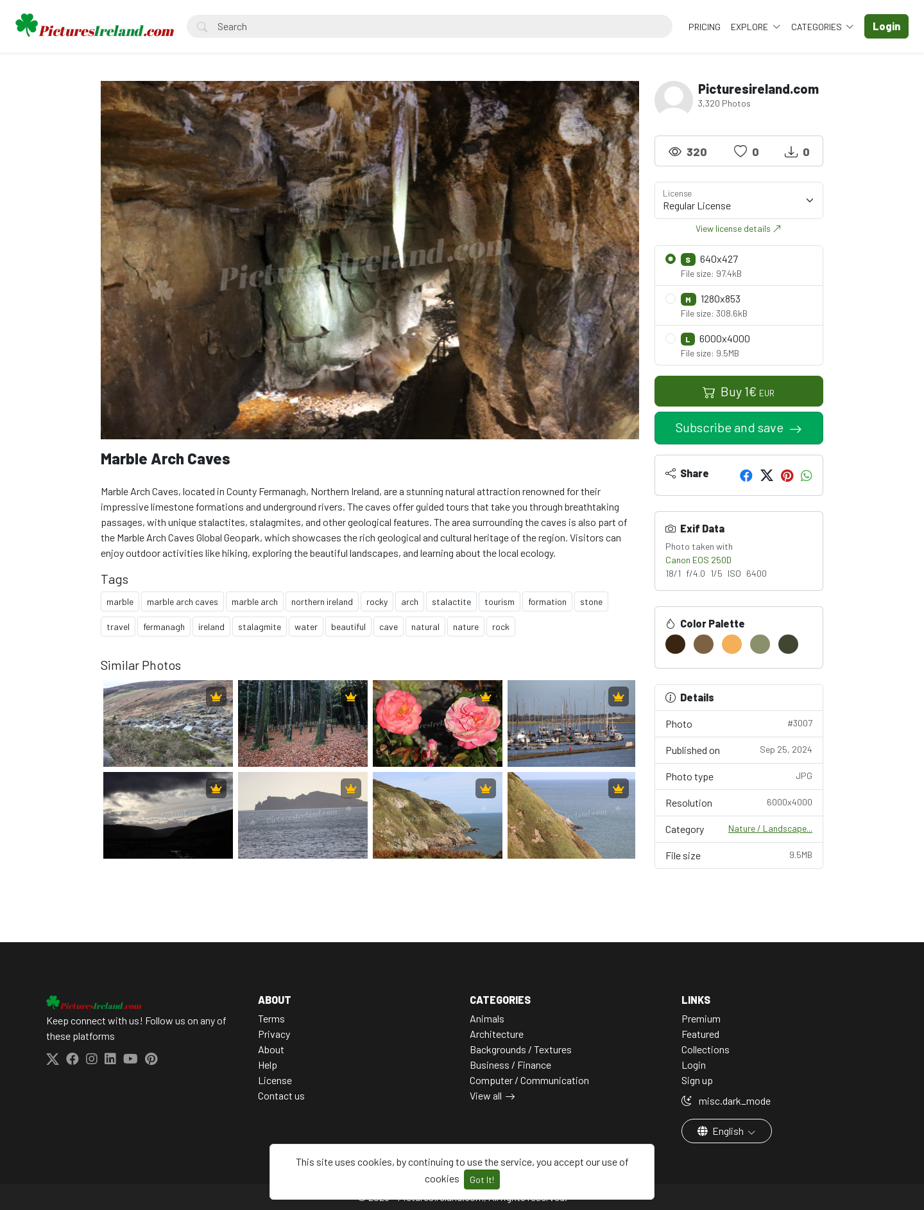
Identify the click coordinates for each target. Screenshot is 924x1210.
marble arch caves (182, 601)
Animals (487, 1018)
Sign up (697, 1080)
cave (388, 626)
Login (693, 1064)
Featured (700, 1034)
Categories (817, 26)
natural (425, 626)
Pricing (705, 26)
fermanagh (164, 626)
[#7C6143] (704, 644)
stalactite (451, 601)
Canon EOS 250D (698, 559)
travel (118, 626)
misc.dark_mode (726, 1100)
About (271, 1049)
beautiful (348, 626)
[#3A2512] (675, 644)
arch (409, 601)
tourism (499, 601)
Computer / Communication (529, 1080)
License (275, 1080)
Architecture (497, 1034)
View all (486, 1095)
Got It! (482, 1179)
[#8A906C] (760, 644)
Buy (738, 391)
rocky (377, 601)
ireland (211, 626)
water (306, 626)
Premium (701, 1018)
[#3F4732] (788, 644)
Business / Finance (510, 1064)
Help (267, 1064)
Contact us (281, 1095)
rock (500, 626)
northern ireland (322, 601)
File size (739, 854)
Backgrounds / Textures (521, 1049)
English (721, 1131)
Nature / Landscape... (770, 828)
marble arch (255, 601)
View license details (739, 228)
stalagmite (259, 626)
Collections (705, 1049)
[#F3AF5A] (732, 644)
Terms (271, 1018)
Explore (750, 26)
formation (547, 601)
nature (466, 626)
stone (591, 601)
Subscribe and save (731, 427)
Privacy (274, 1034)
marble (120, 601)
